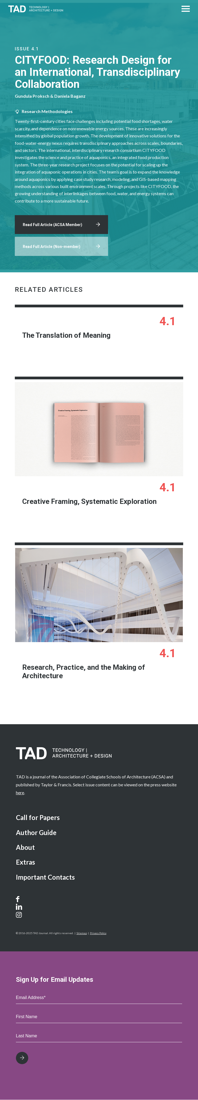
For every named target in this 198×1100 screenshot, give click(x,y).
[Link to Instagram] (25, 915)
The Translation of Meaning (66, 335)
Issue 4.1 (27, 48)
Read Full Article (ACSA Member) (53, 225)
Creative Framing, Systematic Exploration (89, 501)
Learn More (139, 356)
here (20, 792)
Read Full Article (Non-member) (52, 247)
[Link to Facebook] (19, 899)
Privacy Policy (98, 933)
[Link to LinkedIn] (19, 907)
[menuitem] (99, 818)
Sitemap (82, 933)
